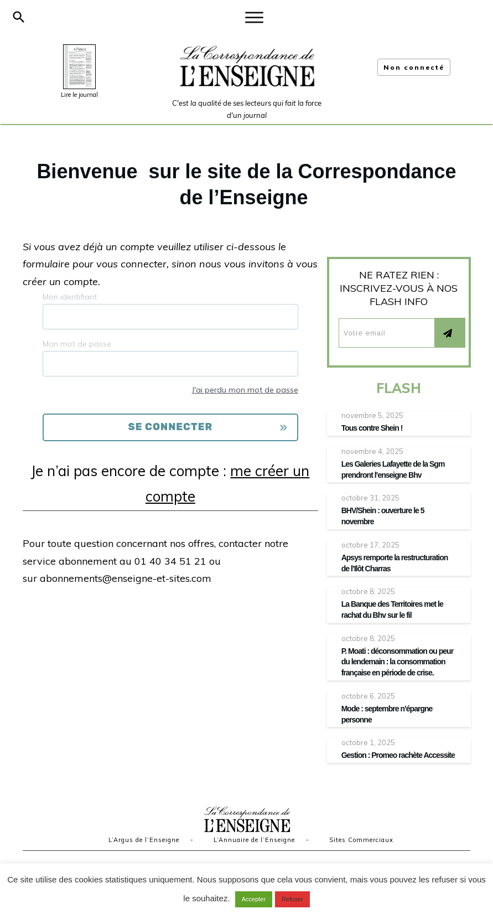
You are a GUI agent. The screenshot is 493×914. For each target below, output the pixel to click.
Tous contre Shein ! (372, 428)
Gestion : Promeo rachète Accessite (398, 755)
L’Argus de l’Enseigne (143, 840)
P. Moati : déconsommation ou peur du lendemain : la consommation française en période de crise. (397, 662)
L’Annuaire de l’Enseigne (254, 840)
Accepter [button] (254, 899)
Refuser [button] (292, 899)
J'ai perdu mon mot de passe (244, 390)
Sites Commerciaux (361, 840)
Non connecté (413, 67)
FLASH (398, 388)
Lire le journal (79, 95)
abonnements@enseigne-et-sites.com (125, 578)
